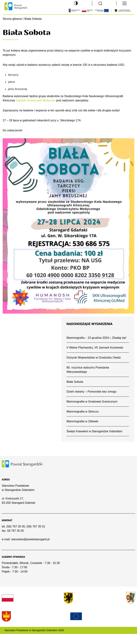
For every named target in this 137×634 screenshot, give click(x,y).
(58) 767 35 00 (15, 526)
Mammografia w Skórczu (83, 411)
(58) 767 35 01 (36, 526)
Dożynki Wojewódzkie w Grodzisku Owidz (94, 357)
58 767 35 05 (15, 531)
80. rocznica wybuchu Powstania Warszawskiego (88, 369)
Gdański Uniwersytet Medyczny (35, 100)
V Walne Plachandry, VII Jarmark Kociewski (95, 347)
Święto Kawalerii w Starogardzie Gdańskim (95, 431)
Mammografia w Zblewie (82, 421)
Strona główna (12, 18)
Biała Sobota (75, 381)
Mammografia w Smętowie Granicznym (92, 401)
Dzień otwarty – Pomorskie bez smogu (92, 391)
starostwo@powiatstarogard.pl (30, 539)
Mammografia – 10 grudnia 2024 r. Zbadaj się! (97, 337)
